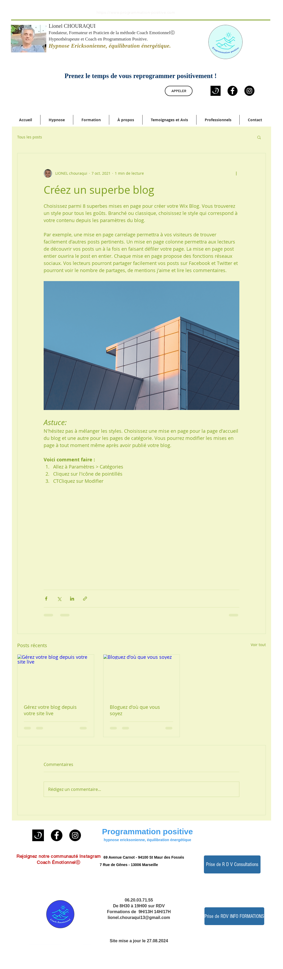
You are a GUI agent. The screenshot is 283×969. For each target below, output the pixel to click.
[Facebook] (232, 91)
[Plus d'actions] (236, 173)
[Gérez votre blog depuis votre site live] (55, 676)
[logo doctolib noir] (216, 91)
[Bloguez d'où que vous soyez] (141, 676)
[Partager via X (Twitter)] (59, 598)
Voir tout (258, 644)
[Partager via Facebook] (46, 598)
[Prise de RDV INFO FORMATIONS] (234, 916)
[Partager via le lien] (85, 598)
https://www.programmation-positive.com (136, 12)
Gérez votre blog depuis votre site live (50, 710)
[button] (259, 137)
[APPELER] (179, 91)
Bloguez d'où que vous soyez (135, 710)
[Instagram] (249, 91)
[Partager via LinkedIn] (72, 598)
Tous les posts (29, 136)
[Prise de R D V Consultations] (232, 864)
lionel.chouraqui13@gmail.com (139, 917)
